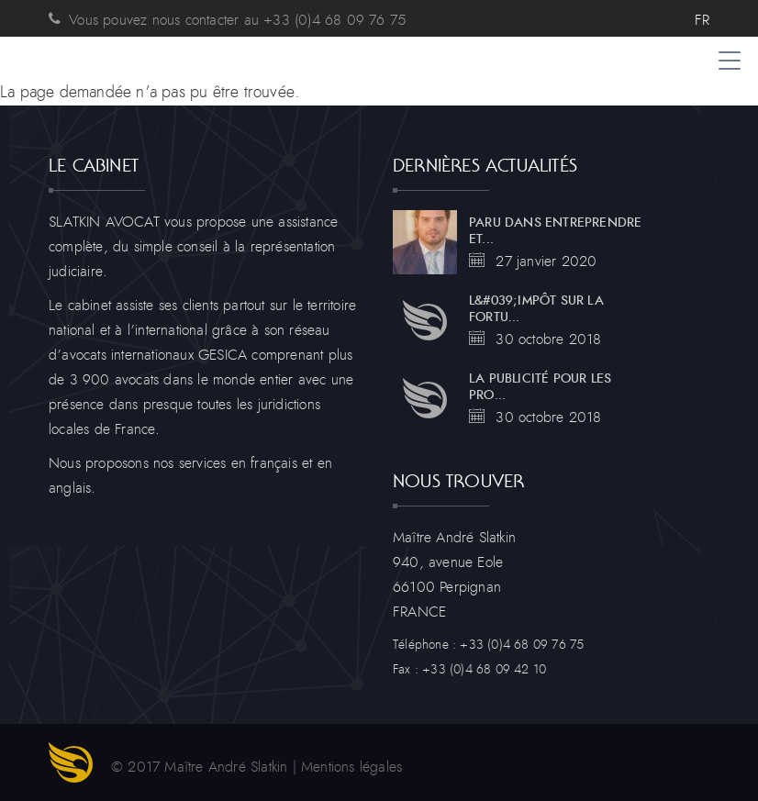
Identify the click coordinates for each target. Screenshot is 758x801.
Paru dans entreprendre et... (555, 231)
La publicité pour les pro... (540, 387)
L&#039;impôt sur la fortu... (536, 309)
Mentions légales (351, 767)
